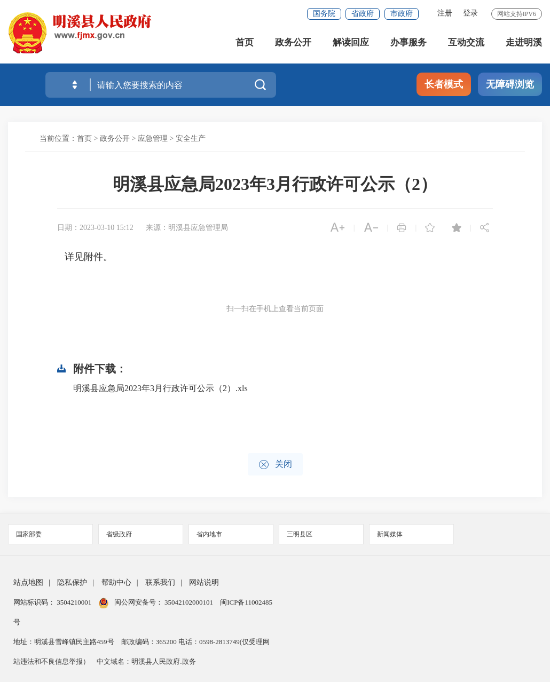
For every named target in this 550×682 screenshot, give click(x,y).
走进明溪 (524, 42)
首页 (244, 42)
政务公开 (293, 42)
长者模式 (444, 84)
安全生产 (191, 138)
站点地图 (28, 582)
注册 (444, 13)
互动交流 (466, 42)
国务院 (324, 14)
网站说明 (204, 582)
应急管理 (153, 138)
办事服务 (408, 42)
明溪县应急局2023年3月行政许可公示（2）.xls (160, 388)
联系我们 (160, 582)
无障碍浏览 (510, 84)
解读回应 (351, 42)
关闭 (275, 464)
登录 (470, 13)
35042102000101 (189, 602)
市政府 (401, 14)
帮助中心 (116, 582)
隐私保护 (72, 582)
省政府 (362, 14)
